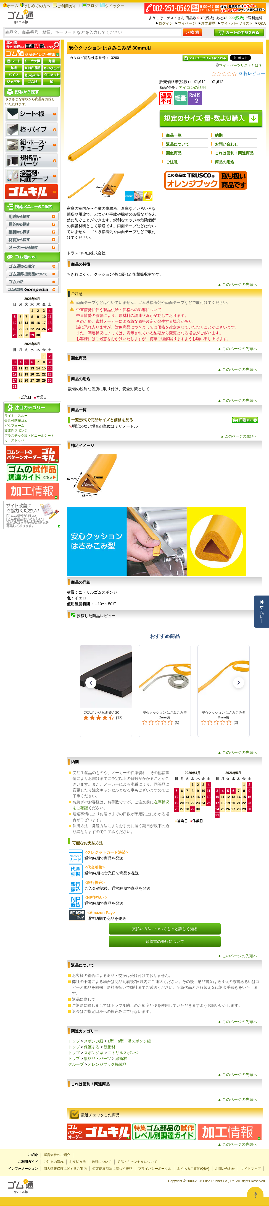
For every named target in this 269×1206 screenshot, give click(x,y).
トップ (74, 1041)
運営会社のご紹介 (57, 1155)
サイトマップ (251, 1169)
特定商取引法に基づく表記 (112, 1169)
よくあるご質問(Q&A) (193, 1169)
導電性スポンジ (16, 431)
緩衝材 (109, 1047)
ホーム (11, 6)
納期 (219, 135)
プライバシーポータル (154, 1169)
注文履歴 (208, 23)
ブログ (90, 5)
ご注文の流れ (54, 1162)
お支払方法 (77, 1162)
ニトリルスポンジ (123, 1052)
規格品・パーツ (97, 1058)
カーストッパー (16, 440)
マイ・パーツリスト (237, 23)
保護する (91, 1047)
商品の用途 (224, 162)
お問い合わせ (226, 144)
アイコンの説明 (192, 87)
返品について (177, 144)
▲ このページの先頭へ (237, 284)
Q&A (262, 23)
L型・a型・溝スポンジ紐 (129, 1041)
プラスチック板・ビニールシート (29, 436)
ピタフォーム (14, 426)
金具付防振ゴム (16, 421)
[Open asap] (255, 1195)
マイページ (187, 23)
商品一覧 (173, 135)
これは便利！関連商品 (234, 153)
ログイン (166, 23)
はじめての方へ (35, 6)
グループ (76, 1064)
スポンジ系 (93, 1052)
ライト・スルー (16, 416)
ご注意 (172, 162)
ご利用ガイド (66, 6)
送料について (102, 1162)
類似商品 (173, 153)
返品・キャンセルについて (137, 1162)
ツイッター (112, 6)
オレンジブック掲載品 (107, 1064)
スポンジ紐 (93, 1041)
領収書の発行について (165, 941)
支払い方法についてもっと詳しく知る (165, 929)
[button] (90, 682)
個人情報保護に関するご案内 (65, 1169)
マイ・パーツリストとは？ (239, 65)
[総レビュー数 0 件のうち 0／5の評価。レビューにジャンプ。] (238, 73)
